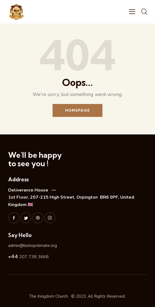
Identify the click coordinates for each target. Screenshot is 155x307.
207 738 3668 (28, 257)
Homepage (77, 110)
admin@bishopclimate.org (32, 246)
